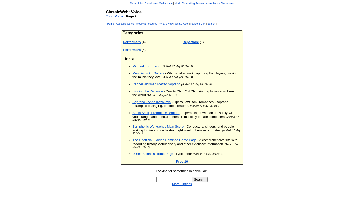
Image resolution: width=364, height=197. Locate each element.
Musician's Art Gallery (148, 73)
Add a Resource (125, 23)
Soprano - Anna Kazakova (151, 102)
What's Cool (181, 23)
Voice (119, 16)
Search (211, 23)
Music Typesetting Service (189, 3)
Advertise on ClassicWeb (220, 3)
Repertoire (191, 42)
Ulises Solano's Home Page (152, 154)
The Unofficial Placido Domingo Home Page (164, 140)
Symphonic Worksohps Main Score (158, 126)
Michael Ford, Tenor (147, 66)
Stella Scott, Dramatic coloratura (155, 113)
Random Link (197, 23)
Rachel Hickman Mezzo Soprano (156, 84)
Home (110, 23)
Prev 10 (182, 161)
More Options (182, 184)
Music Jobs (136, 3)
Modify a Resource (146, 23)
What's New (166, 23)
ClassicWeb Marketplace (159, 3)
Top (109, 16)
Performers (132, 42)
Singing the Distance (147, 91)
